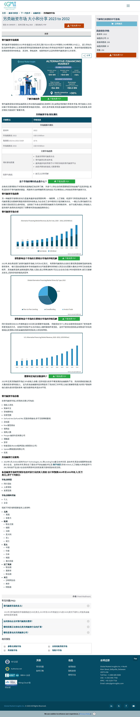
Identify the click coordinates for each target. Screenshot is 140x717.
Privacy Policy (85, 714)
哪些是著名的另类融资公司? (47, 632)
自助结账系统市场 (59, 646)
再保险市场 (12, 650)
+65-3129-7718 (111, 680)
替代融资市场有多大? (47, 605)
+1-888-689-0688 (114, 675)
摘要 (46, 33)
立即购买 (116, 24)
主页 (4, 13)
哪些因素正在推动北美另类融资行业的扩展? (47, 626)
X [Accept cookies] (94, 714)
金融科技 (37, 13)
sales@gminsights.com (114, 683)
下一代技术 (25, 13)
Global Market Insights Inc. (14, 706)
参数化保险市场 (14, 646)
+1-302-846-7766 (111, 678)
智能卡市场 (57, 650)
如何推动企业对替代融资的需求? (47, 621)
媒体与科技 (13, 13)
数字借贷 (57, 464)
